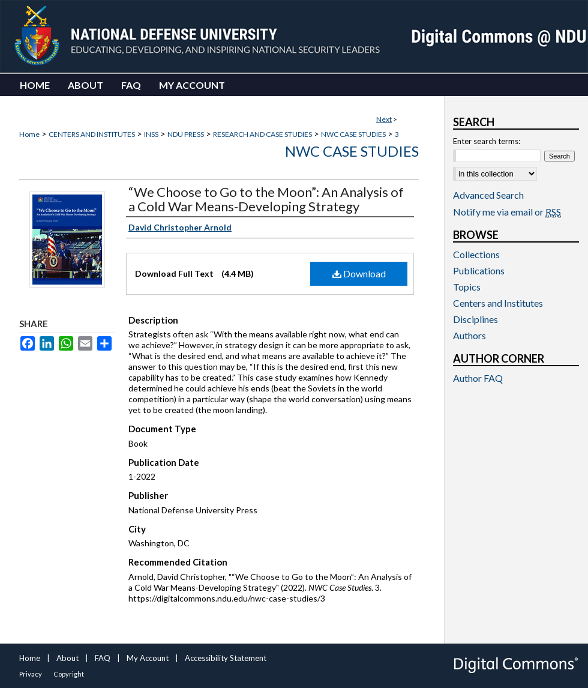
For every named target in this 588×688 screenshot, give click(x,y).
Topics (467, 286)
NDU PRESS (185, 134)
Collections (476, 254)
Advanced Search (488, 195)
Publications (479, 270)
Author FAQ (478, 378)
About (67, 658)
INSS (151, 134)
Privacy (30, 674)
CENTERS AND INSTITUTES (92, 134)
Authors (469, 335)
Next (384, 119)
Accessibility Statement (225, 658)
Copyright (68, 674)
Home (29, 134)
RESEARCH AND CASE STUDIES (262, 134)
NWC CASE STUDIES (353, 134)
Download (359, 273)
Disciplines (475, 319)
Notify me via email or (507, 211)
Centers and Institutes (498, 303)
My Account (148, 658)
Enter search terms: (486, 141)
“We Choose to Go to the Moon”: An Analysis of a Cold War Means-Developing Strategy (266, 199)
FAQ (102, 658)
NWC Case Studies (352, 151)
